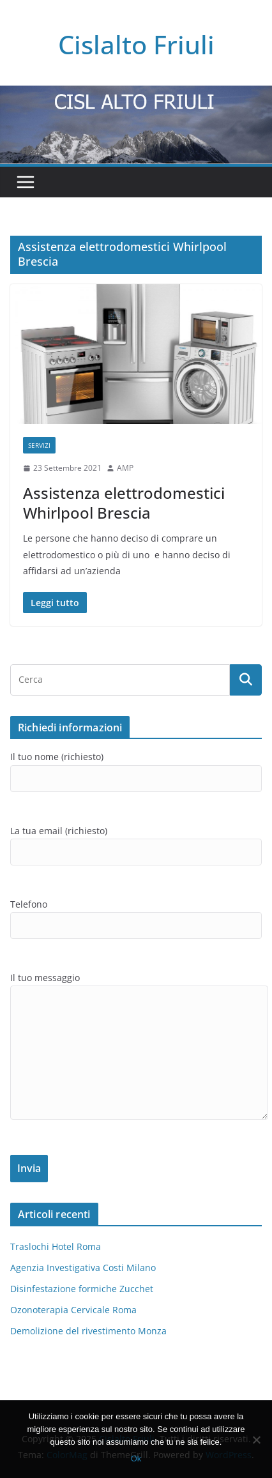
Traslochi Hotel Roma (55, 1246)
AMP (125, 467)
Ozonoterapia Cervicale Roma (73, 1310)
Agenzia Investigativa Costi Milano (83, 1267)
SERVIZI (39, 445)
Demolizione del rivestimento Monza (88, 1331)
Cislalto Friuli (136, 44)
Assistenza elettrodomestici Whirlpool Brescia (124, 502)
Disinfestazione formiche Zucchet (81, 1289)
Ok (136, 1458)
